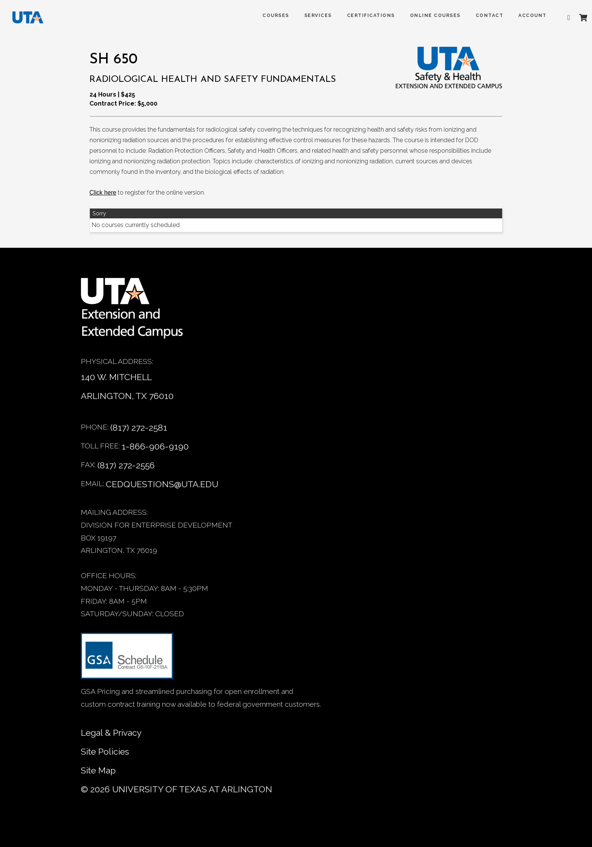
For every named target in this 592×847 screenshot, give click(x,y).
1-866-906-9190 (155, 446)
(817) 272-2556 (126, 465)
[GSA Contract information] (127, 659)
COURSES (269, 15)
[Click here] (102, 192)
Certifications (364, 15)
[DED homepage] (31, 19)
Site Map (98, 770)
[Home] (137, 312)
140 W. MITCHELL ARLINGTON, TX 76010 (127, 386)
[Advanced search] (564, 17)
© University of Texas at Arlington (176, 789)
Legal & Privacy (111, 732)
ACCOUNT (526, 15)
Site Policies (105, 751)
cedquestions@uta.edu (162, 484)
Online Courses (428, 15)
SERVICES (311, 15)
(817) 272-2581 (138, 427)
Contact (483, 15)
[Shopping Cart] (576, 17)
